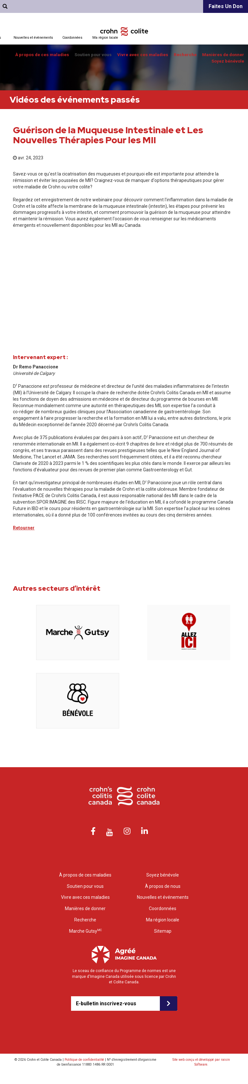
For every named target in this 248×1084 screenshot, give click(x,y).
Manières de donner (223, 54)
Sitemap (162, 931)
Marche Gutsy (85, 931)
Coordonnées (72, 37)
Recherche (185, 54)
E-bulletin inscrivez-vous (106, 1003)
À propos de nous (163, 886)
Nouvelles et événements (163, 897)
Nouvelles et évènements (33, 37)
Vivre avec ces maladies (142, 54)
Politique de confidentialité (84, 1060)
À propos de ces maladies (42, 54)
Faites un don (226, 6)
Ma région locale (105, 37)
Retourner (24, 527)
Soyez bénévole (228, 61)
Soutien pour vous (93, 54)
